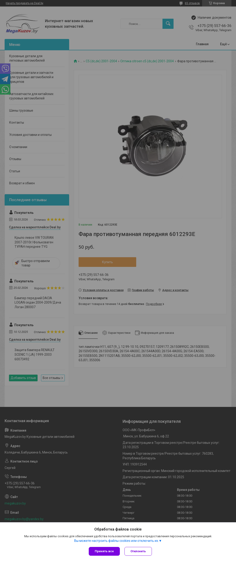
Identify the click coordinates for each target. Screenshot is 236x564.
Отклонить (138, 551)
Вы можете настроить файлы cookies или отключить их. (116, 541)
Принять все (104, 551)
